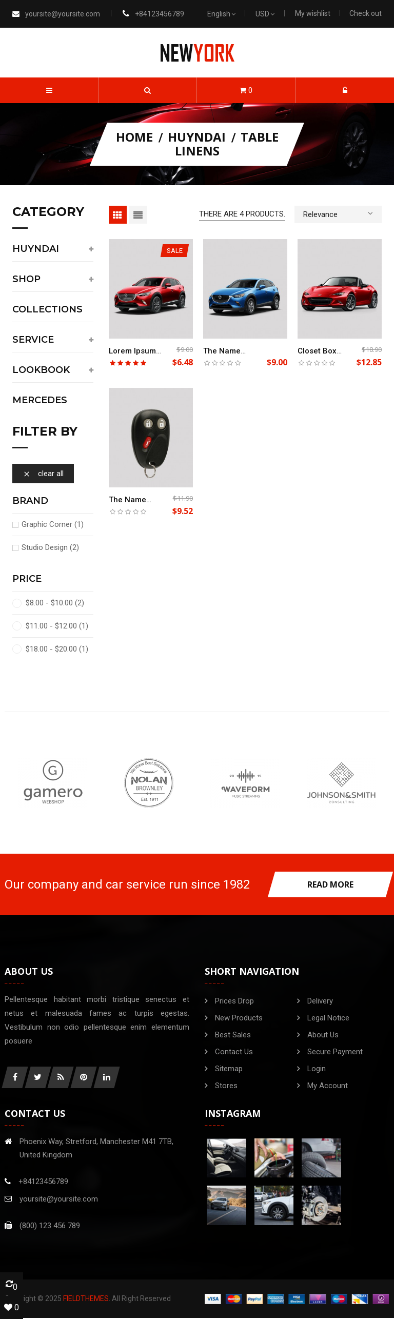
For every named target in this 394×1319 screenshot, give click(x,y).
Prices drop (234, 1001)
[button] (147, 90)
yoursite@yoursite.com (62, 14)
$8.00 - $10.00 (55, 602)
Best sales (233, 1034)
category (48, 212)
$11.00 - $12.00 (57, 626)
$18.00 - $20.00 (57, 649)
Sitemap (229, 1068)
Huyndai (35, 249)
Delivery (320, 1001)
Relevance (338, 213)
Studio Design (50, 547)
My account (327, 1085)
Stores (226, 1085)
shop (26, 279)
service (33, 340)
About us (323, 1034)
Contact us (234, 1051)
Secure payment (335, 1051)
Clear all (43, 473)
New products (239, 1017)
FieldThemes (86, 1299)
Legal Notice (328, 1017)
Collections (47, 310)
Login (316, 1068)
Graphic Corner (53, 524)
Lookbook (41, 370)
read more (330, 884)
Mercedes (39, 401)
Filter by (44, 432)
